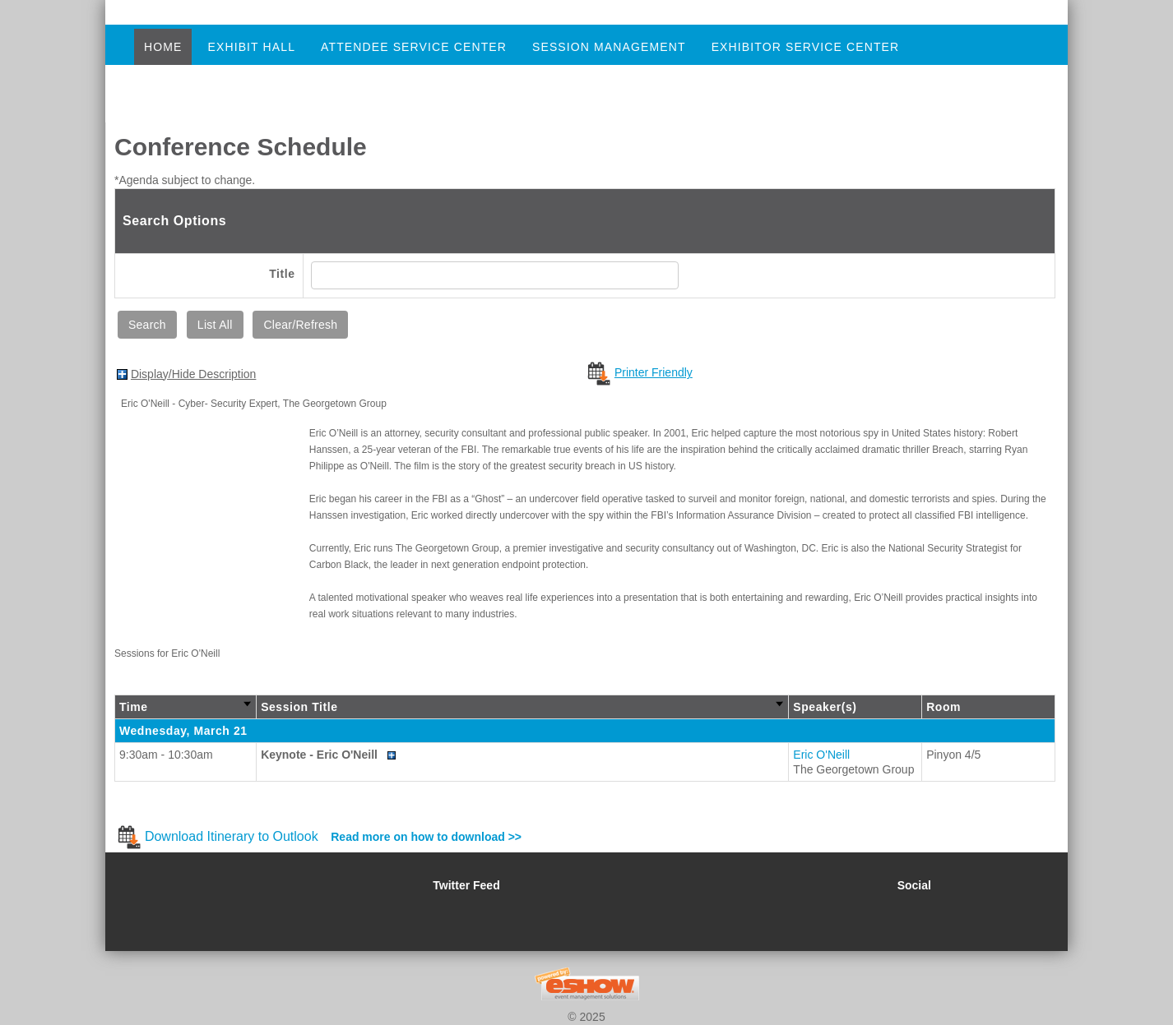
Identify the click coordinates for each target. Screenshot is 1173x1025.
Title (281, 273)
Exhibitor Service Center (806, 46)
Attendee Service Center (414, 46)
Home (163, 46)
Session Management (609, 46)
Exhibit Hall (251, 46)
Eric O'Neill (821, 754)
